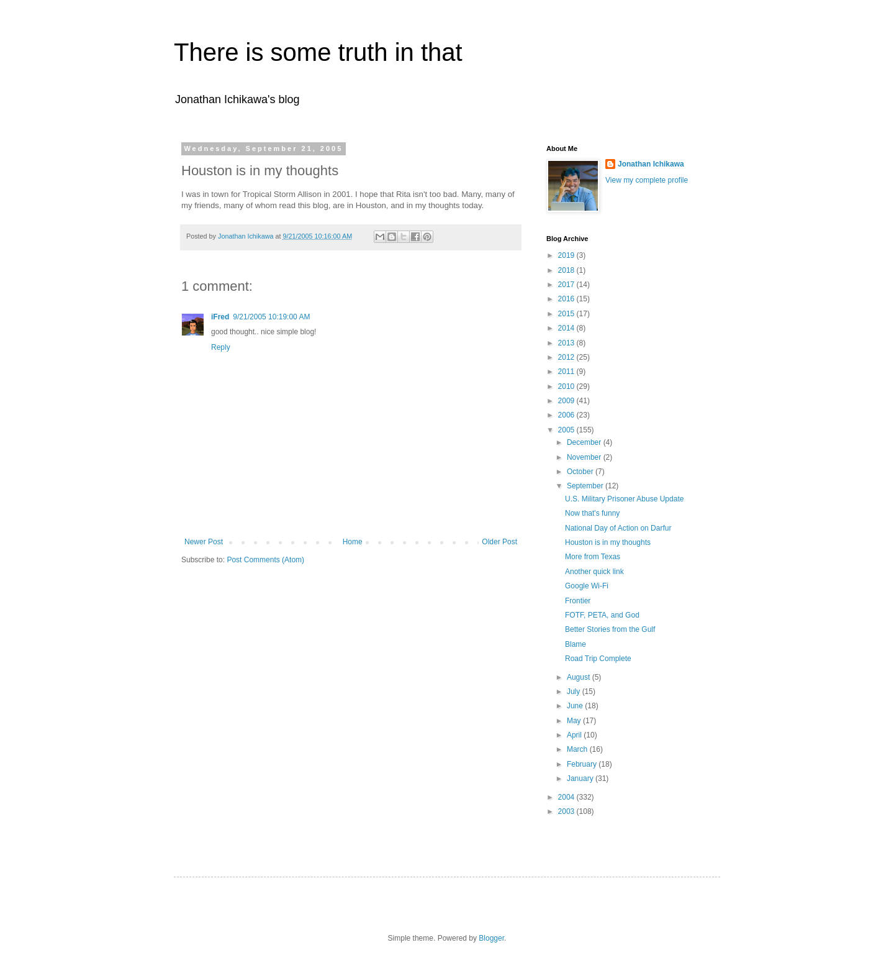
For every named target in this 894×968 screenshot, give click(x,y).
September (586, 486)
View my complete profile (646, 180)
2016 (567, 299)
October (581, 471)
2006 (567, 415)
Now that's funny (592, 513)
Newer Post (203, 541)
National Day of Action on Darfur (618, 528)
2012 (567, 357)
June (576, 705)
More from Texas (592, 556)
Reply (220, 347)
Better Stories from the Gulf (610, 629)
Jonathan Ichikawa (651, 164)
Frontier (577, 600)
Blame (575, 644)
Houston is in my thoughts (608, 542)
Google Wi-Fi (586, 586)
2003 (567, 811)
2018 (567, 270)
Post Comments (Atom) (265, 559)
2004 (567, 797)
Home (353, 541)
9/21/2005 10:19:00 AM (271, 317)
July (574, 691)
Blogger (491, 938)
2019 (567, 255)
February (582, 764)
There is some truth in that (318, 52)
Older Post (499, 541)
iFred (220, 317)
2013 (567, 343)
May (575, 720)
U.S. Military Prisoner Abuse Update (624, 499)
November (585, 457)
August (579, 677)
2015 (567, 313)
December (585, 442)
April (575, 735)
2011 (567, 371)
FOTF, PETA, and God (602, 615)
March (578, 749)
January (581, 778)
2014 (567, 328)
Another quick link (594, 571)
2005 (567, 430)
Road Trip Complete (598, 658)
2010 (567, 386)
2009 (567, 400)
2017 (567, 284)
